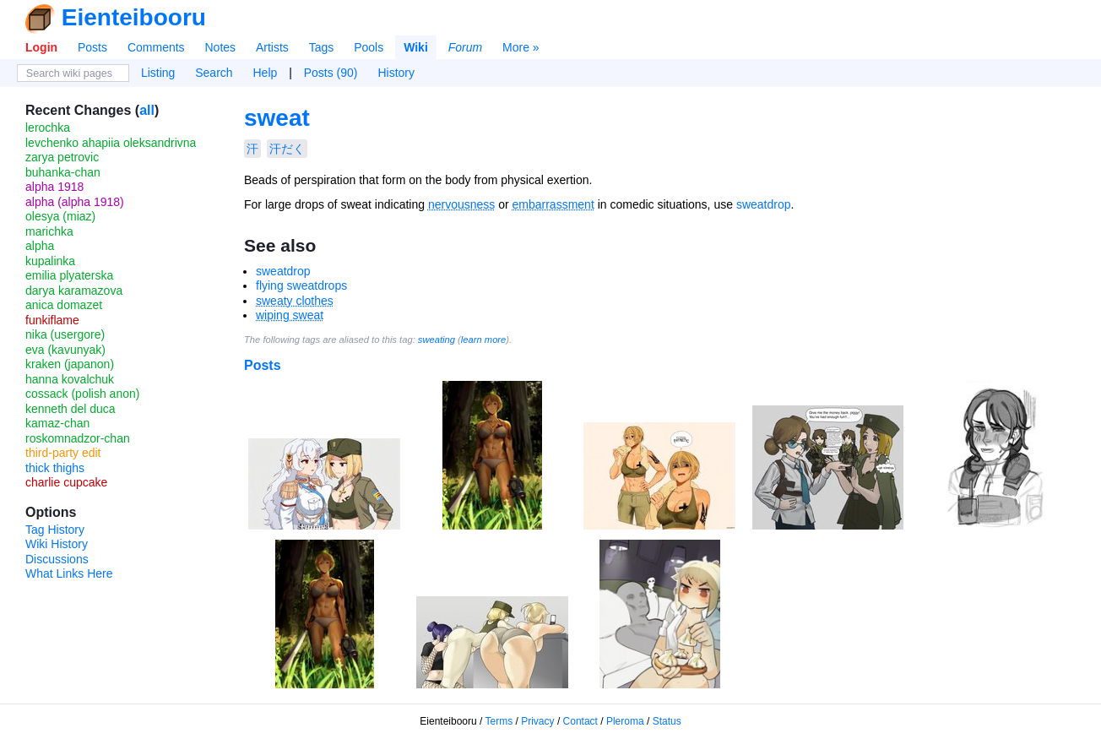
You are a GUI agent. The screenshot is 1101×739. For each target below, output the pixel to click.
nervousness (461, 204)
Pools (368, 47)
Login (41, 47)
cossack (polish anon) (82, 393)
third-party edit (62, 452)
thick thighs (54, 468)
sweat (277, 118)
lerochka (47, 127)
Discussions (57, 559)
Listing (158, 72)
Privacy (537, 721)
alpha (39, 246)
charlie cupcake (66, 482)
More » (521, 47)
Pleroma (625, 721)
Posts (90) (331, 72)
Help (265, 72)
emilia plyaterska (69, 275)
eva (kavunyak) (65, 349)
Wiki (416, 47)
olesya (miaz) (60, 216)
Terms (499, 721)
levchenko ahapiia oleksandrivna (110, 142)
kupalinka (50, 261)
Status (667, 721)
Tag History (54, 529)
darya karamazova (73, 290)
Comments (156, 47)
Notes (220, 47)
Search (213, 72)
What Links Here (68, 573)
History (396, 72)
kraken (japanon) (69, 364)
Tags (321, 47)
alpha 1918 (54, 186)
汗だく (287, 148)
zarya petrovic (62, 157)
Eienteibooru (134, 17)
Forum (465, 47)
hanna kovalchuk (69, 379)
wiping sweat (289, 315)
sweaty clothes (295, 300)
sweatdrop (763, 204)
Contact (580, 721)
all (147, 110)
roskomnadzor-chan (77, 438)
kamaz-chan (57, 423)
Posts (92, 47)
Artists (272, 47)
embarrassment (553, 204)
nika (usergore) (65, 334)
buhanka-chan (62, 172)
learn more (483, 339)
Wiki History (56, 544)
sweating (436, 339)
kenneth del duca (70, 409)
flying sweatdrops (301, 285)
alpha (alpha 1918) (74, 202)
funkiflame (52, 320)
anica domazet (63, 305)
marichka (49, 231)
